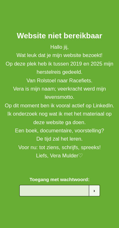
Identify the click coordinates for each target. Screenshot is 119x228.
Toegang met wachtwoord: (59, 179)
